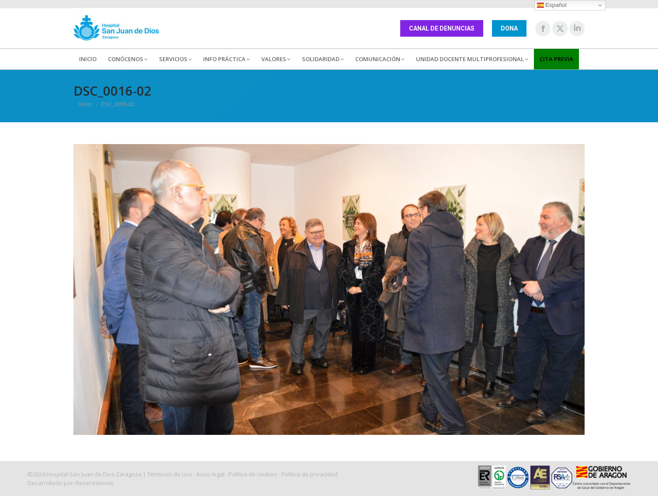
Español (552, 5)
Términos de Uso (169, 474)
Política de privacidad (309, 474)
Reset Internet (94, 483)
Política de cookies (253, 474)
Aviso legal (210, 474)
